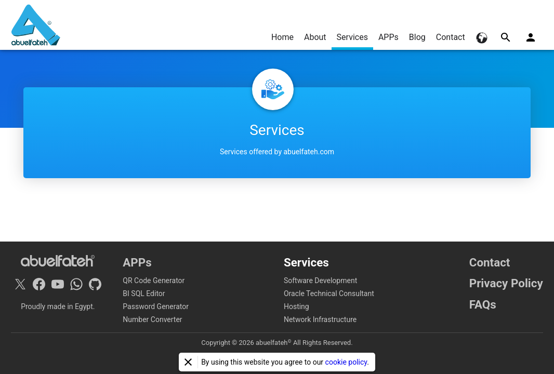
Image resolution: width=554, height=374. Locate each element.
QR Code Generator (153, 280)
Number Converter (152, 319)
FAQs (482, 304)
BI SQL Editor (144, 293)
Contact (450, 37)
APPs (388, 37)
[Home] (36, 25)
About (315, 37)
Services (352, 37)
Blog (417, 37)
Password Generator (156, 306)
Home (282, 37)
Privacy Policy (506, 283)
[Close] (188, 362)
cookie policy (346, 362)
